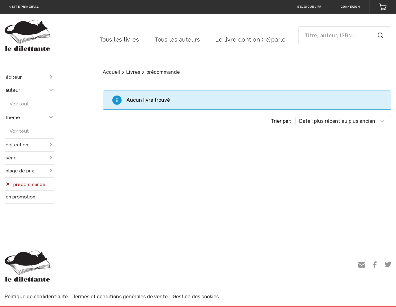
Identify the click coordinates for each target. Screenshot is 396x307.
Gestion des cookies (196, 297)
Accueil (111, 72)
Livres (133, 72)
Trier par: (281, 121)
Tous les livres (119, 39)
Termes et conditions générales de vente (120, 297)
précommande (163, 72)
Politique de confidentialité (36, 297)
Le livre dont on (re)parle (250, 39)
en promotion (20, 197)
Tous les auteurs (177, 39)
